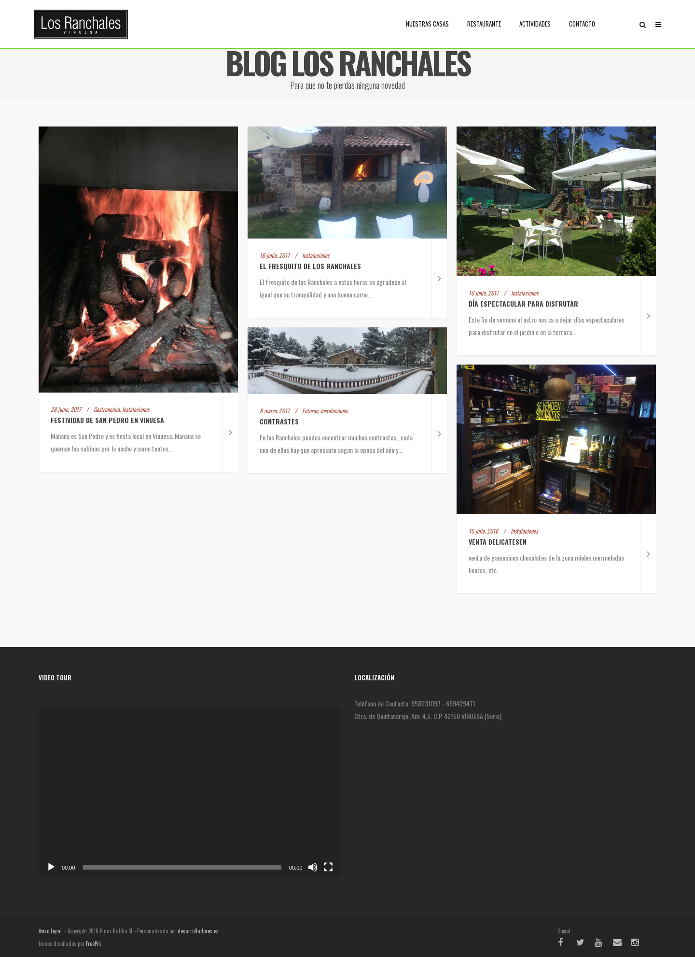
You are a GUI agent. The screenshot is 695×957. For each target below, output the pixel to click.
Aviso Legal (50, 931)
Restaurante (484, 23)
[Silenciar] (313, 867)
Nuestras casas (427, 23)
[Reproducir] (51, 867)
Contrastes (279, 421)
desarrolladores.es (198, 931)
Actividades (535, 23)
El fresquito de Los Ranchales (310, 266)
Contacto (582, 23)
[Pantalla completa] (328, 867)
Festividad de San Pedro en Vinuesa (107, 420)
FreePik (93, 943)
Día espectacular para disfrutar (524, 303)
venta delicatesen (498, 541)
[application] (190, 792)
